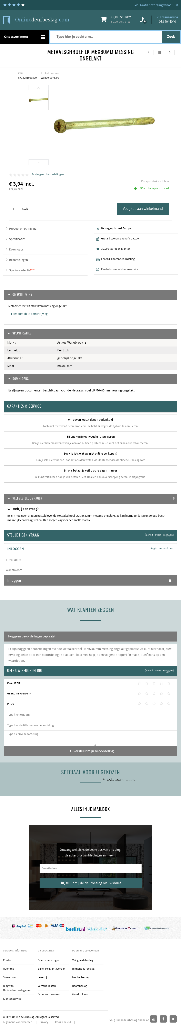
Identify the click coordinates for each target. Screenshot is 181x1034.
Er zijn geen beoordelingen (48, 174)
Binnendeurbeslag (83, 969)
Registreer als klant (162, 548)
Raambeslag (79, 986)
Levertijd (43, 977)
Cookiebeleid (63, 1022)
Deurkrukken (80, 994)
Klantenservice (12, 999)
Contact (8, 960)
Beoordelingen (18, 260)
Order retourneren (49, 994)
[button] (90, 499)
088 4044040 (167, 21)
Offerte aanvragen (49, 960)
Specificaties (17, 239)
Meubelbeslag (80, 977)
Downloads (16, 250)
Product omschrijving (23, 229)
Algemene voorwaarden (18, 1022)
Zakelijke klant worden (52, 969)
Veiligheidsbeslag (82, 960)
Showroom (10, 977)
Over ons (8, 969)
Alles (159, 52)
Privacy (44, 1022)
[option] (39, 100)
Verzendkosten (47, 986)
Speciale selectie (19, 270)
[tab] (90, 499)
